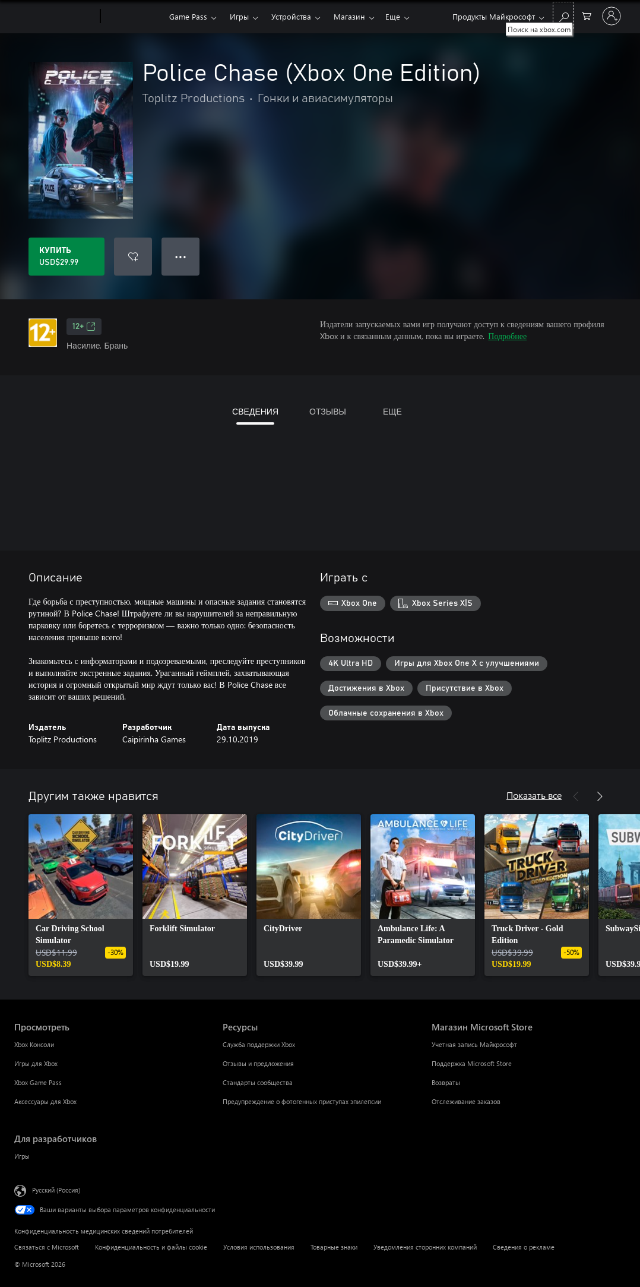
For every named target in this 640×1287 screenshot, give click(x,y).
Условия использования (258, 1247)
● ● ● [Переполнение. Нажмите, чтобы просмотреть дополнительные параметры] (180, 256)
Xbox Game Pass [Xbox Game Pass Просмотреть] (38, 1082)
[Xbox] (133, 17)
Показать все (534, 795)
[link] (80, 895)
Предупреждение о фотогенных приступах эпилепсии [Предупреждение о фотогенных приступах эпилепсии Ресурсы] (302, 1101)
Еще (392, 16)
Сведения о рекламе (524, 1247)
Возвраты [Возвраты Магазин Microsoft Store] (446, 1082)
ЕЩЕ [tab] (392, 411)
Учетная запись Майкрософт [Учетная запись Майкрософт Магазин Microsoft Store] (474, 1044)
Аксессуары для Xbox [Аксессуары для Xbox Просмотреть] (45, 1101)
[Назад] (576, 796)
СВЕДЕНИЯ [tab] (255, 411)
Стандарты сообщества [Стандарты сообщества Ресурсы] (258, 1082)
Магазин (349, 16)
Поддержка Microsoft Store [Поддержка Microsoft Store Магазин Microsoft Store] (472, 1063)
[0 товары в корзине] (586, 15)
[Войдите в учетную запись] (611, 16)
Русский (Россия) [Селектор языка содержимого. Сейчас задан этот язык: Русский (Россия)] (56, 1190)
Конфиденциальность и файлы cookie (151, 1247)
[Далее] (600, 796)
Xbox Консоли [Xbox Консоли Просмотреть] (34, 1044)
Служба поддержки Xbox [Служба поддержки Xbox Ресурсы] (259, 1044)
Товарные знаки (334, 1247)
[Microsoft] (55, 17)
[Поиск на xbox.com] (563, 15)
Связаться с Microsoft (46, 1247)
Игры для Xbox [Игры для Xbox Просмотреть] (36, 1063)
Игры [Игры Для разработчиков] (22, 1156)
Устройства (291, 16)
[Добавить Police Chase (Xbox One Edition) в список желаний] (133, 257)
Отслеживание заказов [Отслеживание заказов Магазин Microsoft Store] (466, 1101)
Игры (239, 16)
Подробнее (507, 335)
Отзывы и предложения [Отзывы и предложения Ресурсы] (258, 1063)
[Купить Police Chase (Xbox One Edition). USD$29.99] (66, 257)
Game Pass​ (188, 16)
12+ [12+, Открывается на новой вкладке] (84, 326)
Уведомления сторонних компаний (425, 1247)
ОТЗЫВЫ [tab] (327, 411)
